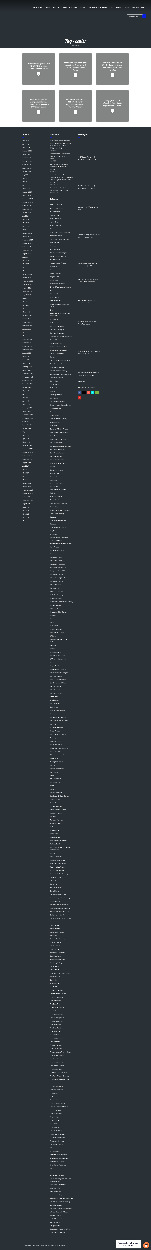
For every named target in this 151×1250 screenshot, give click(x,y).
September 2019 (27, 384)
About (46, 7)
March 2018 (26, 442)
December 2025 (27, 158)
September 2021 (27, 326)
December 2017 (27, 449)
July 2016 (25, 507)
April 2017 (25, 476)
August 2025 (26, 171)
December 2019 (27, 373)
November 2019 (27, 377)
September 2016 (27, 500)
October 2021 (27, 322)
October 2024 (27, 206)
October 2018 (27, 421)
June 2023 (25, 260)
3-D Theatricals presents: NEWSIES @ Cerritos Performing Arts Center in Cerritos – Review (75, 103)
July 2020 (25, 356)
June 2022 (25, 302)
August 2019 (26, 387)
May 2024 (25, 223)
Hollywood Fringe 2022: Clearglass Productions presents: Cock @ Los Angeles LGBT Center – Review (38, 103)
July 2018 (25, 432)
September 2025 (27, 168)
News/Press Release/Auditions (135, 7)
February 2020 (27, 367)
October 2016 (27, 497)
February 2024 (27, 233)
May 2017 (25, 473)
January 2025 (26, 195)
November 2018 (27, 418)
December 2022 (27, 281)
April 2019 (25, 401)
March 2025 (26, 188)
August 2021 (26, 329)
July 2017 (25, 466)
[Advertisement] (75, 23)
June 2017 (25, 469)
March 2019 (26, 404)
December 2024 (27, 199)
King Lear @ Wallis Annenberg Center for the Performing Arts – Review (112, 103)
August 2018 (26, 428)
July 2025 (25, 175)
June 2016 (25, 510)
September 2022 (27, 291)
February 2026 (27, 151)
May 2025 (25, 182)
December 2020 (27, 339)
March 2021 (26, 336)
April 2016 (25, 517)
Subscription (37, 7)
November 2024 (27, 202)
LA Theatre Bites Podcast (36, 1245)
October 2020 (27, 346)
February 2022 (27, 315)
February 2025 (27, 192)
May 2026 (25, 141)
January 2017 (26, 487)
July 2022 (25, 298)
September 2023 (27, 250)
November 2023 (27, 243)
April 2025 (25, 185)
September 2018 (27, 425)
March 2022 (26, 312)
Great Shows (115, 7)
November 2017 (27, 452)
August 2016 (26, 504)
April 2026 (25, 144)
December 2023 (27, 240)
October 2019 (27, 380)
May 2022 (25, 305)
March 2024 (26, 230)
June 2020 (25, 360)
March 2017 (26, 480)
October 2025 (27, 165)
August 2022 (26, 295)
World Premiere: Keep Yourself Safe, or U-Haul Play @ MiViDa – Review (61, 156)
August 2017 (26, 463)
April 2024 (25, 226)
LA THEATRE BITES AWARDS (98, 7)
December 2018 (27, 415)
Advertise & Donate (70, 7)
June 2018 (25, 435)
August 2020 (26, 353)
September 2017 (27, 459)
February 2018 (27, 445)
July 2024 (25, 216)
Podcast (56, 7)
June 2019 (25, 394)
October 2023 (27, 247)
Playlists (83, 7)
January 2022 (26, 319)
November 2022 (27, 284)
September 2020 (27, 349)
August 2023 (26, 254)
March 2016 (26, 521)
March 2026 (26, 147)
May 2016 (25, 514)
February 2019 (27, 408)
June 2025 (25, 178)
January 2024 (26, 237)
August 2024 (26, 212)
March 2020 (26, 363)
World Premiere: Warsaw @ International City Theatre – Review (59, 166)
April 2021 (25, 332)
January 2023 (26, 278)
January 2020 (26, 370)
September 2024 (27, 209)
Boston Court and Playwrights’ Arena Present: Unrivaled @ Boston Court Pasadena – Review (75, 66)
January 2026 (26, 154)
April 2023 (25, 267)
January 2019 (26, 411)
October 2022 (27, 288)
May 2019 (25, 398)
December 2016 (27, 490)
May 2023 (25, 264)
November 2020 (27, 343)
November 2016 (27, 493)
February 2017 (27, 483)
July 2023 (25, 257)
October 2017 (27, 456)
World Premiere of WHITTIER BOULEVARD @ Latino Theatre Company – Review (38, 66)
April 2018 (25, 439)
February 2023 (27, 274)
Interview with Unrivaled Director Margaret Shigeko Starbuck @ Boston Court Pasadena (112, 66)
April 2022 (25, 308)
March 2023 (26, 271)
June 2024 (25, 219)
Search (144, 16)
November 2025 (27, 161)
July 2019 (25, 391)
